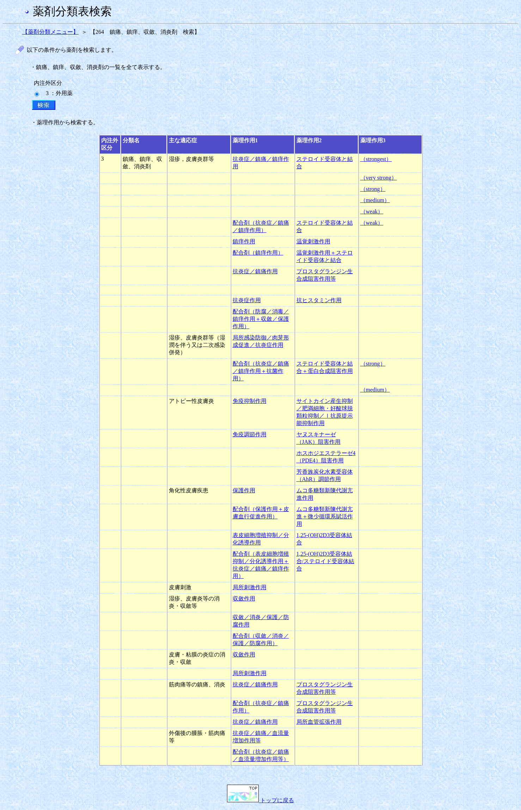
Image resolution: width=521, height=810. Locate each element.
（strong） (373, 189)
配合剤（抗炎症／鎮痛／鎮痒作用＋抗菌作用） (261, 371)
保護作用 (244, 490)
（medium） (375, 200)
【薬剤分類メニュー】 (50, 32)
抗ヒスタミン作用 (319, 300)
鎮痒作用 (244, 241)
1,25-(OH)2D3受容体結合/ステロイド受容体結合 (325, 561)
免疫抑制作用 (249, 401)
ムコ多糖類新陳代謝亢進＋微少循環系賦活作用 (324, 516)
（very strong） (378, 178)
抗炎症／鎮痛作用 (255, 271)
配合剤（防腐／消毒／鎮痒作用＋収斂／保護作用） (261, 319)
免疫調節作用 (249, 434)
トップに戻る (260, 800)
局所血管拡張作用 (319, 722)
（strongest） (376, 159)
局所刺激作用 (249, 587)
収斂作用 (244, 599)
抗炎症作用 (247, 300)
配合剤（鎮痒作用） (258, 253)
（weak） (372, 211)
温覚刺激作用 (313, 241)
